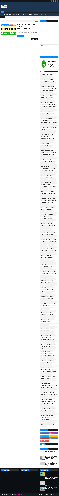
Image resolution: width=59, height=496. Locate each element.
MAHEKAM (42, 253)
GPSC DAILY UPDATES (44, 189)
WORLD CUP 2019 (43, 422)
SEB (45, 360)
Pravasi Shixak (53, 326)
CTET (49, 131)
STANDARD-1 (43, 373)
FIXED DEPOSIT (51, 170)
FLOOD (49, 172)
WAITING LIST (52, 417)
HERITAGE (52, 211)
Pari (47, 301)
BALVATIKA (55, 106)
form (41, 173)
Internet (42, 234)
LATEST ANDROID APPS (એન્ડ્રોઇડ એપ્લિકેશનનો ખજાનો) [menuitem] (11, 14)
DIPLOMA (47, 143)
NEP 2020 (42, 284)
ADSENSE (42, 86)
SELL (47, 362)
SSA (41, 371)
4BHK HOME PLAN (51, 77)
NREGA (42, 289)
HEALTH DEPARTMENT (49, 209)
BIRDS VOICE (49, 108)
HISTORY (45, 214)
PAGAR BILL (42, 300)
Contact (8, 0)
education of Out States (44, 157)
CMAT (51, 124)
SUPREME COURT (43, 385)
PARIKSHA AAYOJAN (53, 301)
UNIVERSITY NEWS (43, 401)
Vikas (53, 412)
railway (54, 335)
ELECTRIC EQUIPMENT (44, 161)
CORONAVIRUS (43, 127)
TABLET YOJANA (52, 387)
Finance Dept (53, 168)
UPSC (41, 403)
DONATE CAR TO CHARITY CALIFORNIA (47, 150)
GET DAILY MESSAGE (52, 179)
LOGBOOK (51, 250)
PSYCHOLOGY (43, 333)
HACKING (42, 207)
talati (41, 389)
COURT (48, 127)
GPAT (41, 188)
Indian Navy (51, 230)
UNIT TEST (50, 399)
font (52, 172)
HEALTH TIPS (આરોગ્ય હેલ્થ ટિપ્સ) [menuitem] (38, 11)
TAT (55, 389)
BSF (56, 109)
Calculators (42, 113)
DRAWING (42, 152)
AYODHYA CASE (43, 104)
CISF (41, 124)
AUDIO (45, 102)
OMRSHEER (52, 291)
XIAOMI (42, 424)
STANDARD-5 (43, 378)
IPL (45, 236)
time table (46, 396)
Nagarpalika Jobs (43, 278)
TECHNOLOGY (43, 394)
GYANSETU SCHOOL (44, 205)
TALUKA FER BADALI (50, 389)
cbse (55, 116)
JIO (41, 239)
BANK (42, 108)
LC (47, 246)
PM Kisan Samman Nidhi (44, 316)
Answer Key (42, 93)
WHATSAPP (50, 421)
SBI (53, 355)
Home (2, 0)
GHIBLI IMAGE (53, 180)
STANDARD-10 (48, 373)
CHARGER (45, 122)
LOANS (42, 250)
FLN (45, 172)
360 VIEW (49, 76)
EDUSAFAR (42, 159)
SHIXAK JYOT (50, 365)
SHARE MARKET (48, 364)
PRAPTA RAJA (46, 325)
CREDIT (42, 129)
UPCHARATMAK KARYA (51, 401)
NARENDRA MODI (43, 280)
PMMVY (42, 319)
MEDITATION (47, 264)
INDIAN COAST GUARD (44, 230)
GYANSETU (47, 204)
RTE (48, 349)
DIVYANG (50, 147)
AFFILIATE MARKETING (50, 86)
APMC (51, 95)
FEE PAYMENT (43, 166)
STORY (42, 381)
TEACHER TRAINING (44, 392)
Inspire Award (43, 232)
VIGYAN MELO (43, 412)
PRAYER (47, 328)
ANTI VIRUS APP (48, 93)
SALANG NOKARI (50, 351)
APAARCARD (43, 95)
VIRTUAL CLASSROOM (49, 415)
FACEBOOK (54, 164)
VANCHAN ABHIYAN (44, 406)
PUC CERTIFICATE (52, 333)
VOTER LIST (47, 417)
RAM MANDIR (52, 339)
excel (41, 164)
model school (49, 271)
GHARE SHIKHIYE (47, 180)
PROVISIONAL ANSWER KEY (45, 332)
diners (54, 494)
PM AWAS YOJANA (43, 314)
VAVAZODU (49, 408)
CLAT (44, 124)
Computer (48, 125)
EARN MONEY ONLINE (44, 154)
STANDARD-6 (48, 378)
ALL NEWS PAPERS (52, 90)
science (42, 360)
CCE (41, 120)
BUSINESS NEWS (50, 111)
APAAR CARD (54, 93)
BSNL (41, 111)
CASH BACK (51, 116)
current (42, 132)
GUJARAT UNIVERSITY (51, 198)
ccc (43, 118)
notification (49, 287)
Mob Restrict (49, 269)
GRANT (42, 193)
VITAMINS (42, 417)
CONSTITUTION (54, 125)
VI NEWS (54, 408)
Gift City (42, 182)
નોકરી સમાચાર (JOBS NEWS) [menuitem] (25, 11)
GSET (47, 195)
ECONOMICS (43, 156)
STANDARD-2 (43, 376)
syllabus (47, 387)
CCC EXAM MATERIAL (49, 118)
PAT (46, 305)
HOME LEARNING (43, 218)
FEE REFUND (48, 166)
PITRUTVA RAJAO (48, 312)
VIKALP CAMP (49, 412)
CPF (51, 127)
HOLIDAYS (49, 216)
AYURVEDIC (49, 104)
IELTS (46, 225)
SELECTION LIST (43, 362)
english (42, 163)
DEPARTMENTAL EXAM (44, 138)
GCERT (42, 177)
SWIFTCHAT (42, 387)
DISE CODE (51, 145)
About (5, 0)
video (42, 410)
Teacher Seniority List (51, 390)
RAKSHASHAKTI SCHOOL (45, 339)
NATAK (52, 280)
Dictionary (46, 140)
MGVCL (54, 266)
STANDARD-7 (54, 378)
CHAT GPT (50, 122)
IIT (54, 225)
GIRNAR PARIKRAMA (48, 182)
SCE (41, 357)
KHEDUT (48, 243)
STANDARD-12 (49, 374)
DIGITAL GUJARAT (52, 140)
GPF (44, 188)
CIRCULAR (55, 122)
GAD (50, 173)
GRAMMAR (52, 191)
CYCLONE (46, 132)
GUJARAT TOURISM (44, 198)
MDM (41, 262)
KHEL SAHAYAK (54, 243)
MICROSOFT (43, 268)
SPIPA (50, 369)
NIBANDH (53, 285)
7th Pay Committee (49, 79)
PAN (46, 300)
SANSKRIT (50, 353)
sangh (46, 353)
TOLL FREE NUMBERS (52, 396)
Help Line (47, 211)
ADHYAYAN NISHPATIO (44, 84)
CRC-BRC (54, 127)
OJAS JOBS (42, 291)
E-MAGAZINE (54, 152)
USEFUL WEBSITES (46, 403)
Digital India (43, 141)
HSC (48, 221)
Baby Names (54, 104)
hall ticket (52, 207)
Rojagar (42, 348)
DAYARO (51, 134)
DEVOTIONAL (51, 138)
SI (53, 365)
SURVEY (49, 385)
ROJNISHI (54, 348)
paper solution (43, 301)
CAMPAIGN (47, 115)
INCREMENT (51, 227)
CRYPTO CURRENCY (44, 131)
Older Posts (34, 39)
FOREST (55, 172)
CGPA (42, 122)
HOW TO (42, 221)
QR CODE (46, 335)
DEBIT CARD (43, 136)
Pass (55, 303)
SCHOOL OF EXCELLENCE (51, 358)
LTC (49, 252)
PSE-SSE (52, 332)
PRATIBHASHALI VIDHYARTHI (45, 326)
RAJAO (51, 337)
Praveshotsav (43, 328)
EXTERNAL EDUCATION (47, 164)
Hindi (41, 214)
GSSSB (42, 196)
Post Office (49, 321)
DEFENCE (47, 136)
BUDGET (45, 111)
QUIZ (50, 335)
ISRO (50, 236)
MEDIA (55, 262)
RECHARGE (53, 342)
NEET (55, 282)
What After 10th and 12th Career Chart (50, 452)
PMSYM (45, 319)
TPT (46, 397)
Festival (53, 166)
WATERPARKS (43, 419)
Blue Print (45, 109)
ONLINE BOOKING (52, 294)
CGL (54, 120)
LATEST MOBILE (43, 246)
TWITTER (42, 399)
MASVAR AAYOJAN (44, 257)
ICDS (51, 223)
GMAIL (56, 182)
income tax (45, 227)
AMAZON (42, 92)
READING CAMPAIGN (46, 342)
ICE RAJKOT (42, 225)
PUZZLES (42, 335)
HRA (45, 221)
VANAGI (48, 405)
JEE (48, 237)
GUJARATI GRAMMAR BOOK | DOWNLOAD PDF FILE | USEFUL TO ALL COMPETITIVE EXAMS (51, 483)
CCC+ (55, 118)
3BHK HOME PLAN (44, 77)
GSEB (55, 193)
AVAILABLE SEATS (50, 102)
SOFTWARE (42, 367)
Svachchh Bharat (54, 385)
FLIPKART (42, 172)
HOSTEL (54, 220)
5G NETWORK (43, 79)
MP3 (55, 273)
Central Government (46, 120)
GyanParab (42, 204)
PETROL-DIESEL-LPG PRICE (45, 310)
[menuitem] (2, 12)
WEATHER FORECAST (44, 421)
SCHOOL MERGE (43, 358)
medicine (42, 264)
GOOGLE (48, 184)
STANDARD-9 (48, 380)
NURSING (48, 289)
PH (41, 312)
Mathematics (47, 259)
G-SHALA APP (46, 173)
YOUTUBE (49, 424)
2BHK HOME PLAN (44, 76)
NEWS (46, 285)
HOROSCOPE (43, 220)
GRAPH (45, 193)
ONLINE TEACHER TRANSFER (45, 298)
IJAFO (41, 227)
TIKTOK (42, 396)
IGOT (49, 225)
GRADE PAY (42, 191)
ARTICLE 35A (43, 99)
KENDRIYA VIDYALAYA (52, 241)
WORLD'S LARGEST (51, 422)
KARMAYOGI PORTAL (44, 241)
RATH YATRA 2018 (48, 341)
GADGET (53, 173)
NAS (48, 280)
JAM (55, 236)
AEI (45, 86)
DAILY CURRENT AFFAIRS (45, 134)
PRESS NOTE (52, 328)
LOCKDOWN (46, 250)
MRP (41, 275)
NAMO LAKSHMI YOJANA (52, 278)
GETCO (42, 180)
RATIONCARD (54, 341)
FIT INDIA (42, 170)
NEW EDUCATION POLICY (52, 284)
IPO (47, 236)
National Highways (44, 282)
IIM (52, 225)
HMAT (42, 216)
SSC (43, 371)
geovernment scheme (44, 179)
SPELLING (46, 369)
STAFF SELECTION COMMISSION (51, 371)
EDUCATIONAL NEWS (53, 157)
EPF (45, 163)
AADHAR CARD (43, 83)
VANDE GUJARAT (51, 406)
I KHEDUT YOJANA (43, 223)
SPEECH (42, 369)
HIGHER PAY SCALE (53, 212)
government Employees (44, 186)
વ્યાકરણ (45, 426)
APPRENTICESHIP (51, 97)
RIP (54, 346)
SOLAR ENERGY (48, 367)
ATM (41, 102)
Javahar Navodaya (44, 237)
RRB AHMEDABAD (43, 349)
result (50, 344)
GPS (47, 188)
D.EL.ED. (50, 132)
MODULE (54, 271)
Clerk (47, 124)
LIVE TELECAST (51, 248)
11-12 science (43, 74)
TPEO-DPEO (42, 397)
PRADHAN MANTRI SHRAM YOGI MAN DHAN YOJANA (48, 323)
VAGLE (52, 403)
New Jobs (42, 285)
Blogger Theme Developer (19, 494)
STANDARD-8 (43, 380)
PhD (43, 312)
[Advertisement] (49, 30)
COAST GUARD (43, 125)
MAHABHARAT (53, 252)
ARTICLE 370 (48, 99)
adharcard (48, 83)
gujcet (46, 200)
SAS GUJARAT (50, 355)
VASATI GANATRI (43, 408)
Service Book (52, 362)
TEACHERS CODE (51, 392)
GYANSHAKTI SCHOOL (52, 205)
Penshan (51, 307)
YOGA (45, 424)
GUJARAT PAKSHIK (54, 196)
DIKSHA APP (43, 143)
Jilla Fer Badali (52, 237)
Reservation (46, 344)
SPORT (53, 369)
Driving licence (47, 152)
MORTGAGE (48, 273)
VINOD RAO (55, 413)
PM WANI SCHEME (53, 316)
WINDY (55, 421)
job (49, 239)
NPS (53, 287)
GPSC (50, 188)
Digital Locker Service (49, 141)
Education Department (50, 156)
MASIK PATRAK (49, 255)
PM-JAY (54, 317)
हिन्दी (53, 424)
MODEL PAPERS (43, 271)
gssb (54, 195)
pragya (42, 325)
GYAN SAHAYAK (50, 202)
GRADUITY (47, 191)
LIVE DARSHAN (45, 248)
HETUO (42, 212)
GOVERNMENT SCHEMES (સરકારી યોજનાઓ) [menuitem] (30, 14)
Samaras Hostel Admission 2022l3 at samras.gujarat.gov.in (26, 26)
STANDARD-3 (48, 376)
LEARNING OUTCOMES (53, 246)
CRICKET (45, 129)
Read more (20, 35)
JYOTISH (55, 239)
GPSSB (50, 189)
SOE (55, 365)
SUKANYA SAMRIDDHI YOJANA (45, 383)
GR (53, 189)
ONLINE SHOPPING (50, 296)
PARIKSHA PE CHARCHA (44, 303)
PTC (47, 333)
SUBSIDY (45, 381)
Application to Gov (44, 97)
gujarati (42, 200)
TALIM (45, 389)
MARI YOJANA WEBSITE (52, 253)
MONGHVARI (43, 273)
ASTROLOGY (52, 100)
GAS (44, 175)
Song (53, 367)
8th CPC (53, 81)
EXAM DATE (52, 163)
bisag (54, 108)
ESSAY (48, 163)
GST (44, 196)
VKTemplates (7, 494)
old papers (47, 291)
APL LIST (47, 95)
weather (47, 419)
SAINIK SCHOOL (43, 351)
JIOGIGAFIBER (45, 239)
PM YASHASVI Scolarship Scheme (46, 317)
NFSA (49, 285)
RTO (53, 349)
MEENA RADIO (53, 264)
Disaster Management (44, 145)
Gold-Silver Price (43, 184)
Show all (36, 21)
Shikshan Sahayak (43, 365)
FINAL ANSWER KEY (46, 168)
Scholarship (45, 357)
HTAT (51, 221)
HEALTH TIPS (43, 211)
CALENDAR (47, 113)
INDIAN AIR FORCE (44, 228)
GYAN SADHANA (43, 202)
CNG (54, 124)
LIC (41, 248)
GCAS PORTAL (52, 175)
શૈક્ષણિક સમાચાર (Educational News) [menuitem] (11, 11)
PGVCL (54, 310)
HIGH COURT (46, 212)
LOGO (56, 250)
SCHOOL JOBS (51, 357)
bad (41, 106)
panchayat (50, 300)
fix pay (46, 170)
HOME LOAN (50, 218)
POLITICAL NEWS (43, 321)
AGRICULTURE (54, 88)
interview (46, 234)
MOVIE (53, 273)
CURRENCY (53, 131)
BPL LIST (53, 109)
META (51, 266)
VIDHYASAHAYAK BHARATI (48, 410)
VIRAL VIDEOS (43, 415)
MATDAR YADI (50, 257)
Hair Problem (47, 207)
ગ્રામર (42, 426)
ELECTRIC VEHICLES (52, 161)
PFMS (51, 310)
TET (47, 394)
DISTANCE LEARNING (44, 147)
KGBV (41, 243)
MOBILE (54, 269)
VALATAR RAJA (43, 405)
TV (53, 397)
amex (57, 494)
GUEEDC (48, 196)
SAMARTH (42, 353)
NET (45, 284)
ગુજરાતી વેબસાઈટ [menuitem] (43, 14)
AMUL (46, 92)
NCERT (49, 282)
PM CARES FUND (50, 314)
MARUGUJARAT (43, 255)
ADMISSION (51, 84)
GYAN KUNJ (54, 200)
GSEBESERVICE (43, 195)
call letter (52, 113)
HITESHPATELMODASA (51, 214)
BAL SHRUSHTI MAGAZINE (47, 106)
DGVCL (42, 140)
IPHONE (42, 236)
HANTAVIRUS (43, 209)
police (53, 319)
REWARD (45, 346)
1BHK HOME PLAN (49, 74)
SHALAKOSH (43, 364)
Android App (51, 92)
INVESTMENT (51, 234)
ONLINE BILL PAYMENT (44, 294)
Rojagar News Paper (48, 348)
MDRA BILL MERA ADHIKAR (48, 262)
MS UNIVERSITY (46, 275)
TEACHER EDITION (43, 390)
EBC (49, 154)
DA (53, 132)
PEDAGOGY (46, 307)
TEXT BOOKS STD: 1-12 (53, 394)
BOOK (49, 109)
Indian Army (50, 228)
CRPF (49, 129)
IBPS (48, 223)
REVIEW (42, 346)
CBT (41, 118)
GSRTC (51, 195)
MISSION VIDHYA (43, 269)
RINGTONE (50, 346)
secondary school (50, 360)
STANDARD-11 (43, 374)
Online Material (43, 296)
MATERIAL (42, 259)
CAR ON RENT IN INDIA (44, 116)
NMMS (42, 287)
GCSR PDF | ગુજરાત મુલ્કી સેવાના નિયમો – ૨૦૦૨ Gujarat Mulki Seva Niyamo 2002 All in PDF (51, 463)
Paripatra (51, 303)
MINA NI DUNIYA (48, 268)
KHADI (45, 243)
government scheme (53, 186)
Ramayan (42, 341)
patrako (49, 305)
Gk (52, 182)
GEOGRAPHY (46, 177)
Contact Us (46, 494)
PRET (41, 330)
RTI (50, 349)
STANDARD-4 (54, 376)
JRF (51, 239)
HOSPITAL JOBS (48, 220)
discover (50, 494)
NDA (52, 282)
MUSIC (51, 275)
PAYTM (42, 307)
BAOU (45, 108)
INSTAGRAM (49, 232)
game (42, 175)
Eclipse (53, 154)
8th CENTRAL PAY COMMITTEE (45, 81)
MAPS (46, 253)
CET (52, 120)
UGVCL (46, 399)
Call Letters (42, 115)
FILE (41, 168)
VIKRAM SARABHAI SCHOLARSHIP (46, 413)
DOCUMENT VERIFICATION (45, 148)
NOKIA (45, 287)
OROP (52, 298)
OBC (52, 289)
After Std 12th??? (43, 88)
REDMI (42, 344)
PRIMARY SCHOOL (46, 330)
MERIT (42, 266)
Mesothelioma (46, 266)
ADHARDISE (54, 83)
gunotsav (49, 200)
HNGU (45, 216)
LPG (46, 252)
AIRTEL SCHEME (45, 90)
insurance (53, 232)
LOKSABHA (42, 252)
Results (54, 344)
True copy (50, 397)
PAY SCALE (54, 305)
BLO (41, 109)
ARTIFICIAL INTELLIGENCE (45, 100)
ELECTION (49, 159)
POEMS (49, 319)
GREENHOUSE (50, 193)
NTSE (45, 289)
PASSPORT (42, 305)
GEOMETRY (51, 177)
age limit (48, 88)
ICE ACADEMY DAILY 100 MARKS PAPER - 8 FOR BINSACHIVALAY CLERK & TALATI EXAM (51, 457)
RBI (41, 342)
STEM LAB (53, 380)
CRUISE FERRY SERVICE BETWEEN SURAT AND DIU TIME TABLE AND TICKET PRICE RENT (51, 488)
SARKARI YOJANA (43, 355)
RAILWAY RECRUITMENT (44, 337)
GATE (47, 175)
